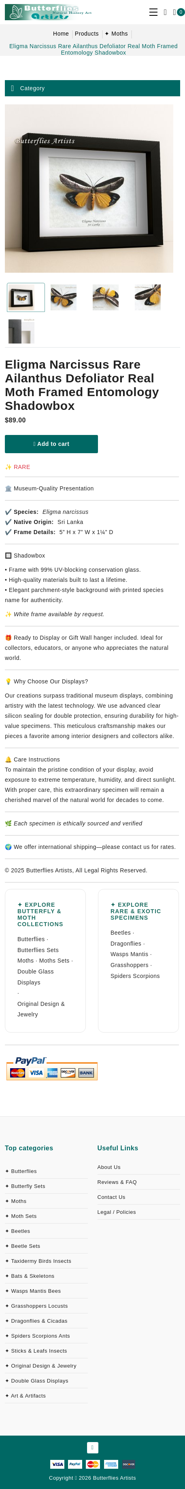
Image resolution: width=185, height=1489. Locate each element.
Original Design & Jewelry (41, 1009)
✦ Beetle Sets (22, 1246)
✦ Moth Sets (21, 1216)
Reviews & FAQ (117, 1182)
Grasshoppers (130, 965)
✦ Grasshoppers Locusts (36, 1306)
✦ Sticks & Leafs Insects (36, 1351)
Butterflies (31, 939)
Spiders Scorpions (135, 976)
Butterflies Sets (38, 950)
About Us (109, 1167)
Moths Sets (54, 960)
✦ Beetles (17, 1231)
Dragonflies (126, 943)
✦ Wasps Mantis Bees (33, 1291)
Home (61, 33)
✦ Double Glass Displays (36, 1381)
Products (87, 33)
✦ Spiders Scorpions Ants (37, 1336)
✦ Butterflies (21, 1171)
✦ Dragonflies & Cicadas (36, 1321)
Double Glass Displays (35, 977)
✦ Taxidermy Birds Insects (38, 1261)
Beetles (121, 932)
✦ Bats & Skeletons (30, 1276)
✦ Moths (116, 33)
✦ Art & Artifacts (25, 1396)
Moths (25, 960)
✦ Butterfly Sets (25, 1186)
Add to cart (52, 444)
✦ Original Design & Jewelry (41, 1366)
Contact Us (111, 1197)
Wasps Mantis (129, 954)
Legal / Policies (117, 1212)
